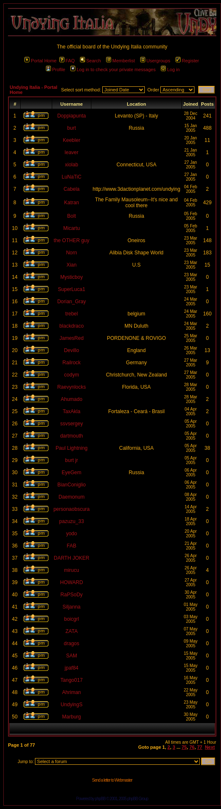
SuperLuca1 (71, 289)
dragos (72, 643)
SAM (71, 656)
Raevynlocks (71, 387)
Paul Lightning (72, 448)
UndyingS (72, 705)
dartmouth (71, 436)
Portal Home (40, 60)
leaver (72, 152)
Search (90, 60)
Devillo (71, 350)
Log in (170, 69)
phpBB (100, 798)
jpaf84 (72, 668)
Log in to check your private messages (113, 69)
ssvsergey (71, 424)
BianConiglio (71, 485)
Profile (55, 69)
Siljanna (72, 607)
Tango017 (72, 680)
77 (199, 747)
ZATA (72, 631)
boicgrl (71, 619)
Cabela (72, 189)
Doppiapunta (71, 116)
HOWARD (71, 582)
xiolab (71, 165)
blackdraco (71, 326)
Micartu (71, 228)
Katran (71, 203)
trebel (71, 314)
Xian (72, 265)
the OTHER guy (72, 240)
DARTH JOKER (71, 558)
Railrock (71, 363)
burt (71, 128)
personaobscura (71, 509)
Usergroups (155, 60)
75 (184, 747)
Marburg (71, 717)
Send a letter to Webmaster (112, 780)
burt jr (71, 460)
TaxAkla (71, 411)
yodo (71, 534)
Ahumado (71, 399)
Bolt (71, 216)
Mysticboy (71, 277)
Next (210, 747)
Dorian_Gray (71, 301)
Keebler (71, 140)
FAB (72, 546)
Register (187, 60)
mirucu (71, 570)
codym (71, 375)
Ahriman (71, 692)
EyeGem (72, 472)
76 (191, 747)
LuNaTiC (72, 177)
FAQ (67, 60)
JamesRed (71, 338)
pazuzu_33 (71, 521)
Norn (71, 253)
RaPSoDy (72, 595)
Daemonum (72, 497)
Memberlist (120, 60)
